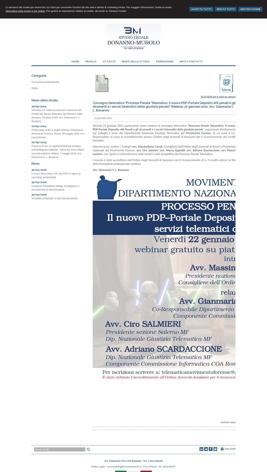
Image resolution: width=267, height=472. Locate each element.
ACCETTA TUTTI (201, 9)
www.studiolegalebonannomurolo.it (124, 466)
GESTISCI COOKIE (250, 9)
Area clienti (230, 449)
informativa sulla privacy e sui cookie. (25, 11)
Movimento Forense (198, 133)
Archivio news (228, 422)
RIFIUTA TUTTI (226, 9)
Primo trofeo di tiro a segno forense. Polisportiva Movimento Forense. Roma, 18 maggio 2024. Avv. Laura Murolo (58, 134)
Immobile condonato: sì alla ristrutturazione (55, 198)
